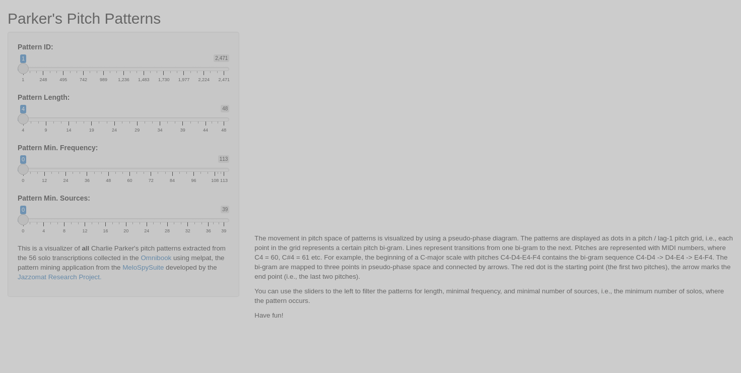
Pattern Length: (44, 97)
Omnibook (156, 258)
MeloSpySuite (143, 267)
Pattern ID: (35, 47)
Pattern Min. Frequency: (58, 148)
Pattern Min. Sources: (54, 198)
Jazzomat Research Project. (60, 277)
